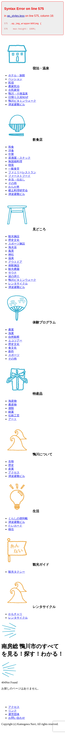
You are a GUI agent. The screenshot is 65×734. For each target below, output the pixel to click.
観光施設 (13, 237)
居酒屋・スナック (19, 158)
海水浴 (12, 248)
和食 (11, 147)
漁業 (11, 334)
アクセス (13, 473)
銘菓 (11, 412)
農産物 (12, 405)
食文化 (12, 348)
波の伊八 (13, 277)
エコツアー (15, 341)
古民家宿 (13, 90)
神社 (11, 255)
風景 (11, 251)
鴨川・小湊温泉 (18, 94)
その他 (12, 184)
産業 (11, 469)
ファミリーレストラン (22, 173)
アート (12, 420)
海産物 (12, 402)
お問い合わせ (16, 718)
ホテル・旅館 (16, 76)
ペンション (15, 80)
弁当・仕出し (16, 180)
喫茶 (11, 166)
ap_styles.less (16, 15)
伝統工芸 (13, 416)
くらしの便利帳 (18, 519)
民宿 (11, 83)
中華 (11, 155)
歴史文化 (13, 241)
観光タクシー (16, 572)
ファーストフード (19, 176)
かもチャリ (15, 615)
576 (6, 30)
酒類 (11, 409)
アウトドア (15, 262)
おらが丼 (13, 187)
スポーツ (13, 356)
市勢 (11, 462)
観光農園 (13, 270)
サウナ (12, 273)
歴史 (11, 466)
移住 (11, 530)
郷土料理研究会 (18, 191)
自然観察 (13, 337)
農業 (11, 330)
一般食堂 (13, 169)
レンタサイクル (18, 284)
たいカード (15, 526)
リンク (12, 711)
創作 (11, 352)
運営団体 (13, 715)
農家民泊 (13, 87)
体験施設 (13, 266)
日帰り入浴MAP (18, 98)
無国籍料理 (15, 162)
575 (6, 24)
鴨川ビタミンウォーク (22, 101)
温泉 (11, 259)
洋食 (11, 151)
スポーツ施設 (16, 244)
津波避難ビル (16, 105)
